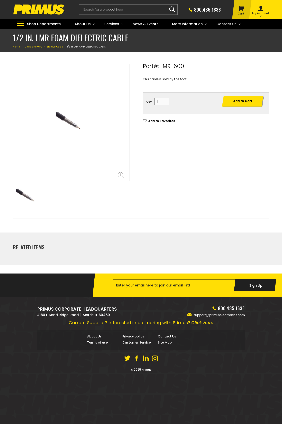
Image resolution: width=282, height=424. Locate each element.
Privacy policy (133, 384)
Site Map (165, 390)
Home (16, 46)
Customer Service (136, 390)
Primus (146, 417)
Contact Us (167, 384)
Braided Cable (55, 46)
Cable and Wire (33, 46)
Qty (149, 102)
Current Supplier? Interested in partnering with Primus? (141, 370)
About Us (94, 384)
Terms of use (97, 390)
